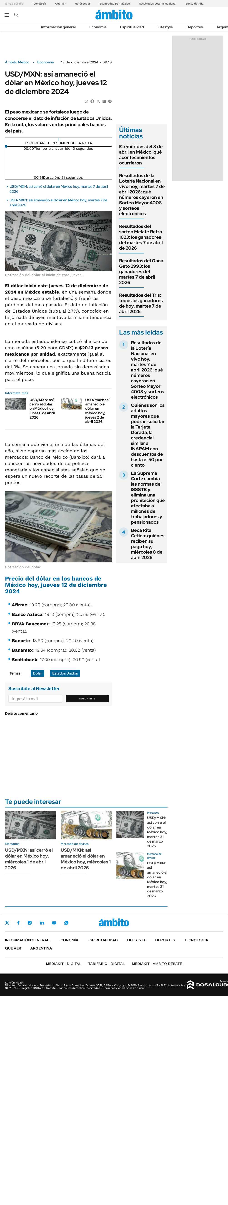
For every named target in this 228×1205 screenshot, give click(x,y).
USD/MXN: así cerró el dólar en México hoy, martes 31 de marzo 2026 (157, 831)
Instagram (30, 923)
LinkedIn (42, 923)
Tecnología (39, 3)
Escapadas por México (115, 3)
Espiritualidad (132, 27)
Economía (97, 27)
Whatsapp (66, 923)
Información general (58, 27)
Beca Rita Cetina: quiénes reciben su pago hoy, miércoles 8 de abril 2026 (147, 543)
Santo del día (194, 3)
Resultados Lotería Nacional (157, 3)
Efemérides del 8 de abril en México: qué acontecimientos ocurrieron (141, 155)
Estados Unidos (65, 673)
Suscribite (87, 698)
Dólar (37, 673)
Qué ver (13, 948)
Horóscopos (82, 3)
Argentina (41, 948)
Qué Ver (60, 3)
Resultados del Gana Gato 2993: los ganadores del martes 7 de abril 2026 (141, 271)
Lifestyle (165, 27)
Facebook (18, 923)
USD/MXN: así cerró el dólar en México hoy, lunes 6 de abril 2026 (42, 409)
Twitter (7, 923)
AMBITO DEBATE (157, 964)
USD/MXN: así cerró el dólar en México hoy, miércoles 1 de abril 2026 (29, 859)
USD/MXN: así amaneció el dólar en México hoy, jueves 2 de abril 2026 (97, 411)
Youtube (54, 923)
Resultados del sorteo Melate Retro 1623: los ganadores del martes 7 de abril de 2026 (141, 237)
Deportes (194, 27)
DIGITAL (63, 964)
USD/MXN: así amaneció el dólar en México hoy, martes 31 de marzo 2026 (157, 880)
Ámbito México (17, 62)
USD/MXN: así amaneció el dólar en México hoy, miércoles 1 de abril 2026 (86, 859)
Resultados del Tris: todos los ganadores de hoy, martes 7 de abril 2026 (141, 303)
